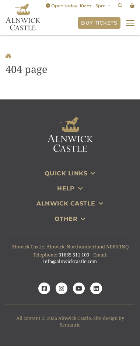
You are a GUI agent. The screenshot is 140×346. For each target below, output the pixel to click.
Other (70, 218)
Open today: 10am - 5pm (76, 5)
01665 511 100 (74, 254)
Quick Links (70, 173)
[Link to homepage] (23, 17)
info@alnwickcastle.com (70, 261)
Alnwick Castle (70, 203)
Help (70, 188)
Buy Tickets (99, 22)
